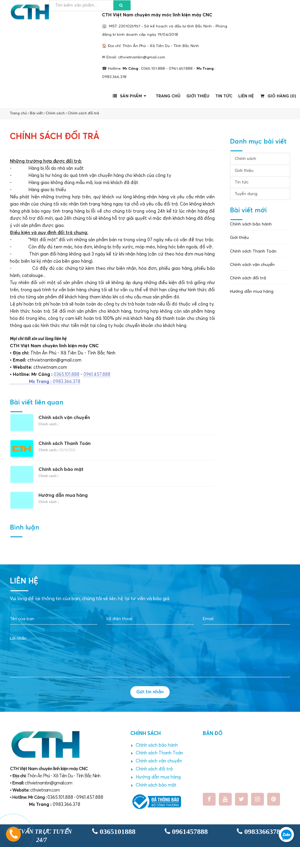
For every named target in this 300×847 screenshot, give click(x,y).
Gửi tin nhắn (150, 691)
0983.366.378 (45, 381)
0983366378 (258, 831)
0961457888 (186, 831)
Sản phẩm (130, 96)
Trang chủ (168, 96)
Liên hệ (246, 96)
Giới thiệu (197, 96)
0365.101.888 (66, 374)
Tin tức (223, 96)
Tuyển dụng (246, 194)
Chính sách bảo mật (60, 469)
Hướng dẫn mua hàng (63, 495)
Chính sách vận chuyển (64, 417)
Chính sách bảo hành (251, 224)
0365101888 (113, 831)
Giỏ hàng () (278, 96)
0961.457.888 (96, 374)
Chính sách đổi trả (83, 113)
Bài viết (36, 113)
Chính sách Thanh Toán (64, 443)
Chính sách (55, 113)
